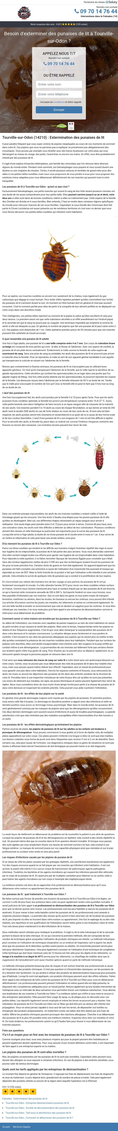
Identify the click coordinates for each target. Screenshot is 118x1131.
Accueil (6, 1126)
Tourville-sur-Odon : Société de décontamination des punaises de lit (40, 1108)
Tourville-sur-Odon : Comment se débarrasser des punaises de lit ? (39, 1117)
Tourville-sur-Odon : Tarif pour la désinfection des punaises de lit (38, 1112)
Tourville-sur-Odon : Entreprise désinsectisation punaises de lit (37, 1103)
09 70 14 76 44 (96, 11)
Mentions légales (21, 1126)
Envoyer (59, 110)
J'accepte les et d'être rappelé (60, 102)
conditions (59, 102)
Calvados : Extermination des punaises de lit (24, 1098)
